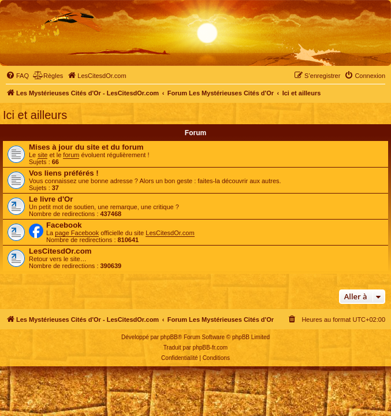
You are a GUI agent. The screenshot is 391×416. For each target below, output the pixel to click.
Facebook (64, 225)
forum (71, 154)
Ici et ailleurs (35, 115)
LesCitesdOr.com (170, 232)
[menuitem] (17, 76)
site (42, 154)
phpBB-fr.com (210, 347)
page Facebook (77, 232)
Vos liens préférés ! (64, 173)
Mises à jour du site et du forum (86, 147)
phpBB (169, 337)
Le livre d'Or (51, 199)
